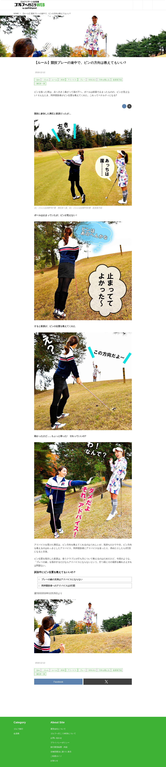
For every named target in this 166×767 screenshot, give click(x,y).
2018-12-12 (40, 72)
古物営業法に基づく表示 (60, 752)
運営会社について (58, 729)
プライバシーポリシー (59, 742)
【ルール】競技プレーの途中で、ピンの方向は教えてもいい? (80, 62)
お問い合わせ (56, 738)
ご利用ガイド (56, 756)
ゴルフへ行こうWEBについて (63, 733)
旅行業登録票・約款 (59, 747)
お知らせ (54, 761)
